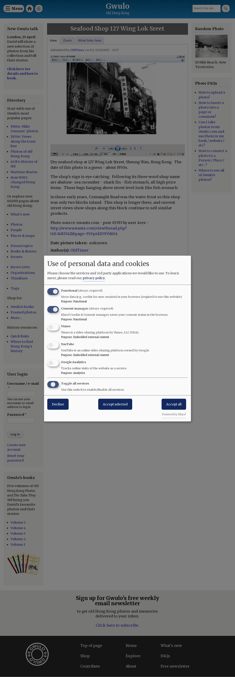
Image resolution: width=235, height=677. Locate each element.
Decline (58, 404)
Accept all (174, 404)
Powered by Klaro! (174, 414)
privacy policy (94, 278)
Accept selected (115, 404)
